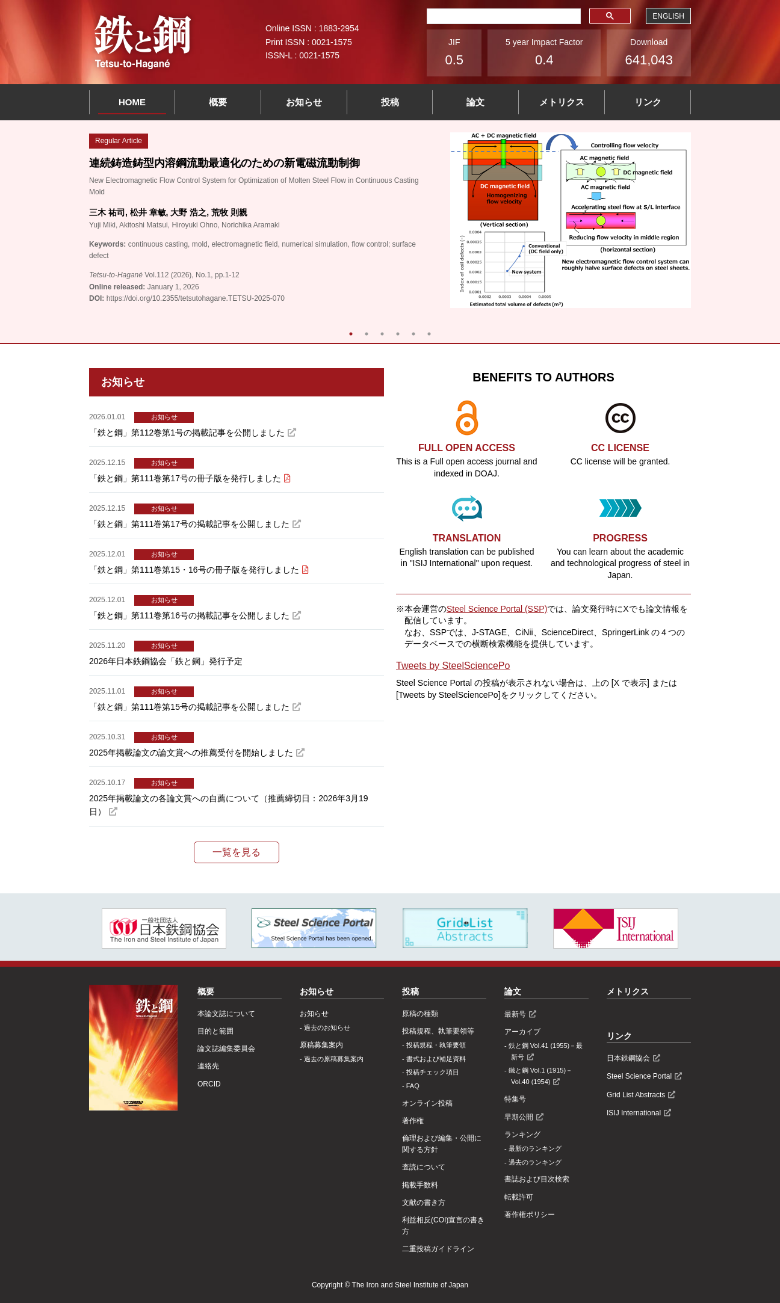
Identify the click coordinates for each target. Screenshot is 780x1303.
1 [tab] (351, 334)
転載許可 (518, 1197)
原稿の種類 (420, 1013)
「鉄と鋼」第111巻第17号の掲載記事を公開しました (189, 524)
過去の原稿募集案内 (334, 1058)
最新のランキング (535, 1148)
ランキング (522, 1134)
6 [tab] (429, 334)
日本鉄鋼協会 (628, 1058)
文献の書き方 (423, 1202)
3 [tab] (382, 334)
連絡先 (208, 1066)
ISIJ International (634, 1113)
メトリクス (561, 102)
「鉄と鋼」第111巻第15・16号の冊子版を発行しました (194, 569)
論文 (475, 102)
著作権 (413, 1121)
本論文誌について (226, 1013)
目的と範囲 (215, 1031)
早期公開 (518, 1117)
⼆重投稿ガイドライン (438, 1249)
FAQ (412, 1085)
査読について (423, 1167)
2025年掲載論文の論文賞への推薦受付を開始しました (191, 752)
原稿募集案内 (321, 1045)
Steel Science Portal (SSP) (497, 609)
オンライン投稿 (427, 1103)
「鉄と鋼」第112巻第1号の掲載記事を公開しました (187, 432)
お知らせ (304, 102)
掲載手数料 (420, 1185)
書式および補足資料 (436, 1058)
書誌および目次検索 (536, 1179)
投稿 (390, 102)
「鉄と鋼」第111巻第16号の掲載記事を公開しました (189, 615)
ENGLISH (668, 16)
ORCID (209, 1084)
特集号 (515, 1099)
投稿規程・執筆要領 (436, 1045)
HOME (132, 102)
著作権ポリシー (529, 1214)
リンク (647, 102)
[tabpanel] (390, 220)
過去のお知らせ (327, 1027)
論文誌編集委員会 (226, 1048)
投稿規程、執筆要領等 (438, 1031)
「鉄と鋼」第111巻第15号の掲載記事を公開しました (189, 707)
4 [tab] (398, 334)
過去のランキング (535, 1162)
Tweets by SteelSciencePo (453, 666)
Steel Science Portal (639, 1076)
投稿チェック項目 (432, 1072)
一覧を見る (236, 852)
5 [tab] (413, 334)
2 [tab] (367, 334)
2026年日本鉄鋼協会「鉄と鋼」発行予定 (166, 661)
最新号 (515, 1014)
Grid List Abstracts (636, 1095)
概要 (218, 102)
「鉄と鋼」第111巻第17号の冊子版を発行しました (185, 478)
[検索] (502, 16)
